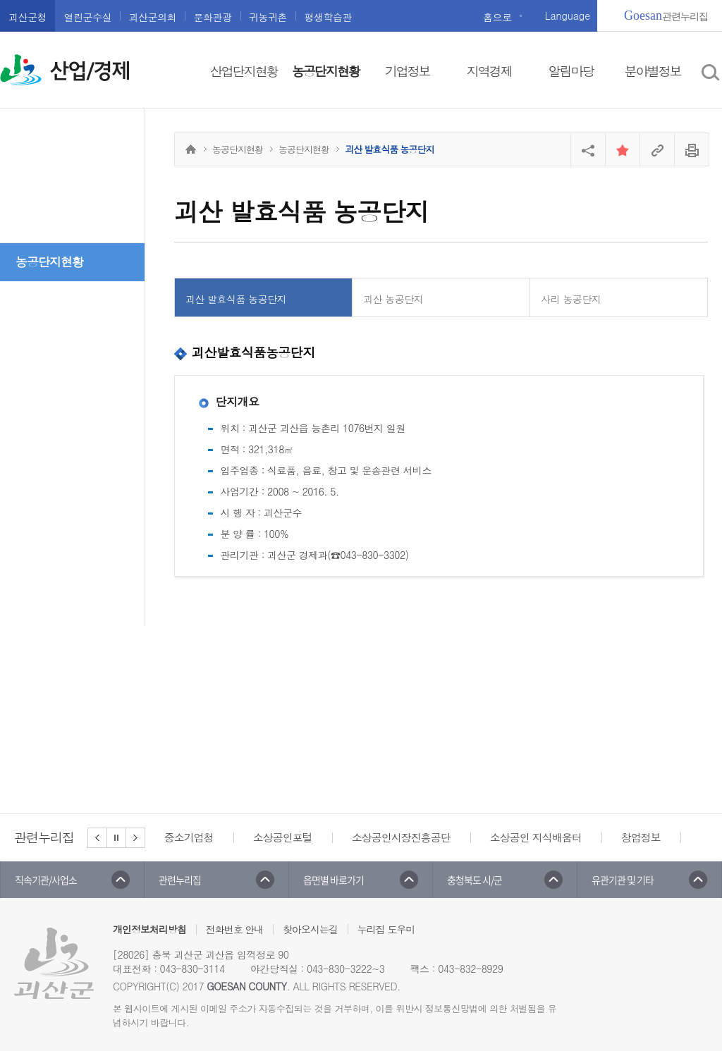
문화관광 (212, 17)
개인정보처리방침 (149, 929)
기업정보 (407, 71)
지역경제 (489, 71)
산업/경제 (89, 71)
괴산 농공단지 (393, 299)
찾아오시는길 (310, 929)
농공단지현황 (326, 71)
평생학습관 (328, 17)
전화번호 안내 (235, 929)
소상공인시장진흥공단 (401, 837)
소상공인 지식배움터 (536, 837)
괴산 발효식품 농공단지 (235, 299)
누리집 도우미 (386, 929)
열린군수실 (87, 17)
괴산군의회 (152, 17)
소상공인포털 (282, 837)
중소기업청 (189, 837)
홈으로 (497, 17)
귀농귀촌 (268, 17)
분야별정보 (653, 71)
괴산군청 (27, 17)
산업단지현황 (244, 71)
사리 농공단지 (571, 299)
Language (567, 15)
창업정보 (641, 837)
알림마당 (571, 71)
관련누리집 (666, 15)
